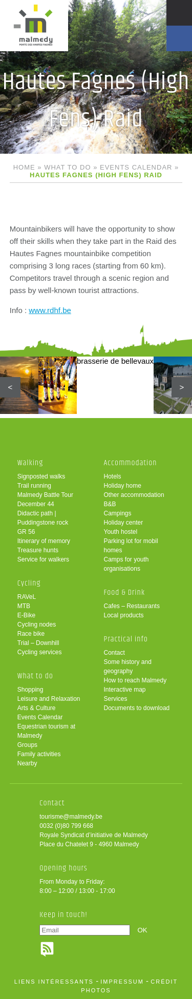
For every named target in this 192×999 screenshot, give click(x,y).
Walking (30, 462)
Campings (118, 513)
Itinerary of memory (43, 541)
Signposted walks (41, 476)
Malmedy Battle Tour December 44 (45, 499)
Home (24, 167)
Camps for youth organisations (126, 564)
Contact (114, 652)
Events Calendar (136, 167)
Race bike (31, 633)
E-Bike (26, 615)
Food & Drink (124, 592)
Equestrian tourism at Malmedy (46, 731)
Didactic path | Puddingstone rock (42, 518)
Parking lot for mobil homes (131, 545)
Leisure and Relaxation (48, 698)
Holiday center (123, 522)
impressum (122, 982)
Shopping (30, 689)
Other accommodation (134, 494)
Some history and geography (128, 666)
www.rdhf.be (50, 310)
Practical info (126, 639)
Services (115, 698)
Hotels (112, 476)
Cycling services (39, 652)
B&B (110, 504)
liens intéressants (54, 982)
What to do (67, 167)
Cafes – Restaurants (132, 606)
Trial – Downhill (38, 643)
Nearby (27, 763)
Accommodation (130, 462)
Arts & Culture (36, 708)
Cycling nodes (36, 624)
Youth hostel (121, 531)
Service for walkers (43, 559)
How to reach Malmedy (135, 680)
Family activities (39, 754)
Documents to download (137, 708)
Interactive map (125, 689)
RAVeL (26, 596)
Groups (27, 744)
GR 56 (26, 531)
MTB (23, 606)
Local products (124, 615)
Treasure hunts (37, 550)
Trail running (34, 485)
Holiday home (122, 485)
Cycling (29, 583)
